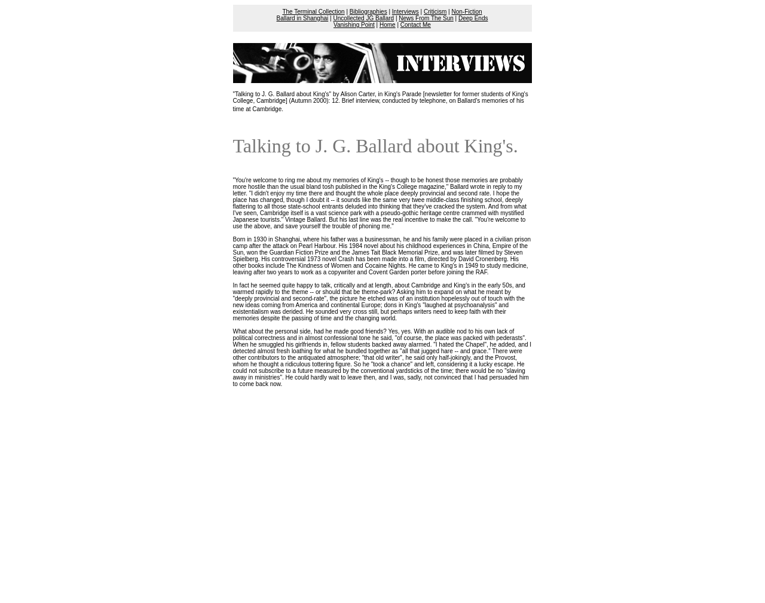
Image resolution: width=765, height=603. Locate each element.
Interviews (405, 11)
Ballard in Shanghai (303, 18)
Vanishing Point (354, 25)
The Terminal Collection (313, 11)
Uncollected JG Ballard (363, 18)
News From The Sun (426, 18)
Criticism (435, 11)
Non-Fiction (466, 11)
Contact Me (415, 25)
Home (388, 25)
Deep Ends (473, 18)
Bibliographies (368, 11)
